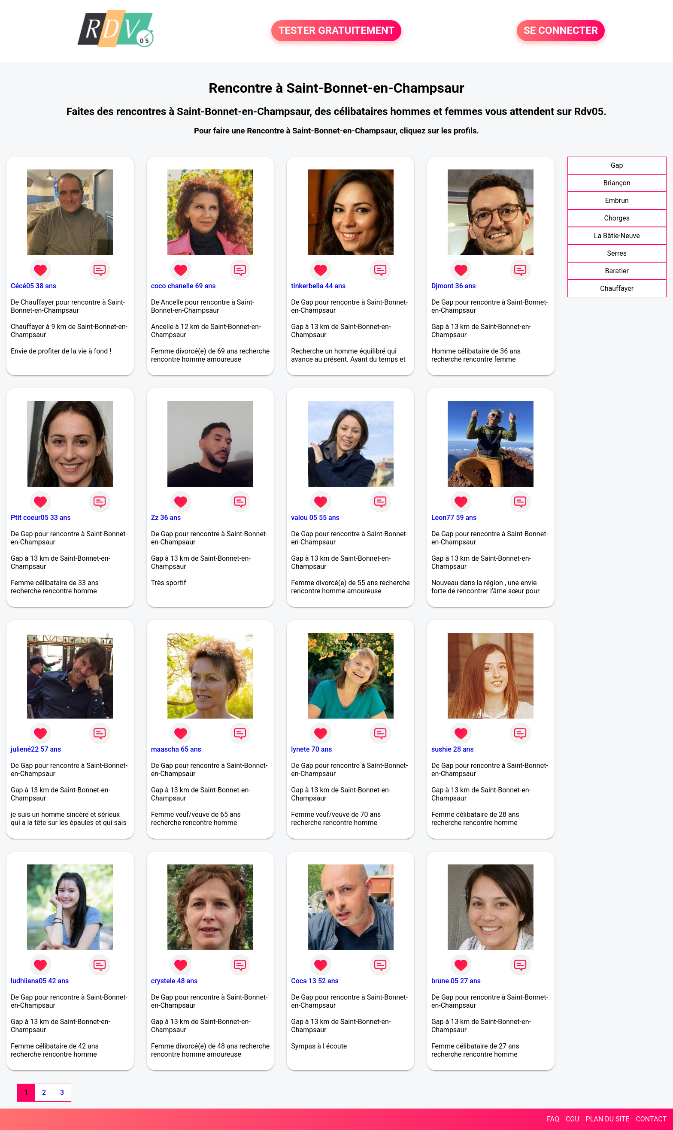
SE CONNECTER (561, 31)
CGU (572, 1119)
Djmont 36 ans (453, 286)
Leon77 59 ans (453, 518)
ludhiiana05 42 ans (40, 981)
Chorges (617, 218)
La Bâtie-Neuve (617, 236)
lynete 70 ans (311, 749)
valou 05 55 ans (315, 518)
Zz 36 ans (166, 518)
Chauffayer (617, 288)
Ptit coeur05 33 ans (41, 518)
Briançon (617, 183)
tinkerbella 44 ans (318, 286)
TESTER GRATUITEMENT (336, 31)
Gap (617, 165)
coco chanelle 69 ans (183, 286)
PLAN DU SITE (608, 1119)
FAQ (553, 1119)
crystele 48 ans (174, 981)
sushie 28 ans (452, 749)
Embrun (617, 200)
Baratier (617, 271)
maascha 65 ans (176, 749)
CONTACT (651, 1119)
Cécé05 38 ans (33, 286)
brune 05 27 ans (456, 981)
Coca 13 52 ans (315, 981)
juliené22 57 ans (36, 749)
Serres (617, 253)
